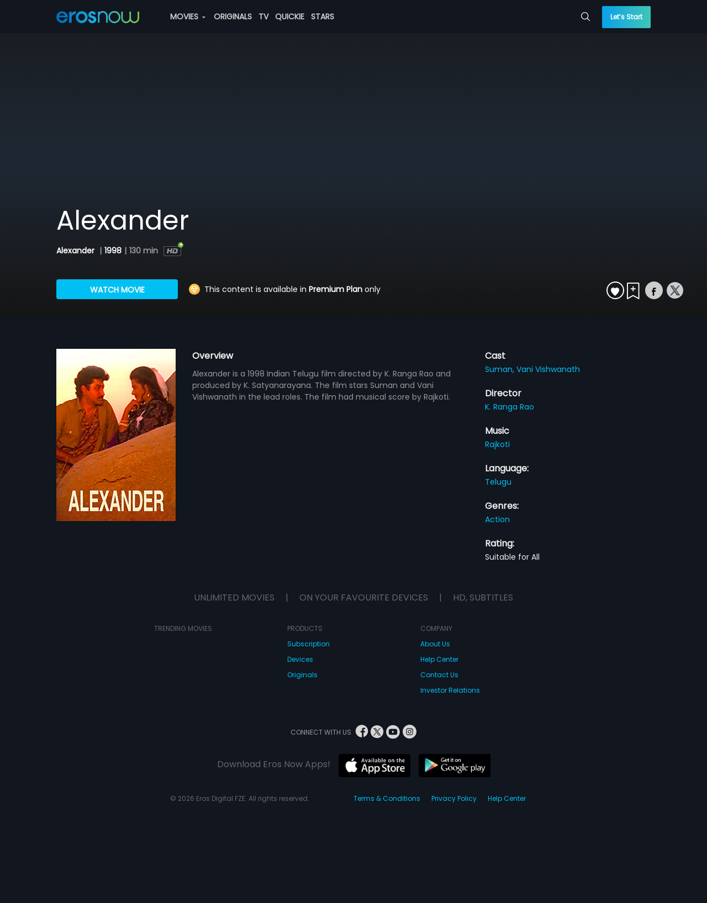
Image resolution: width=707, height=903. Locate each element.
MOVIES (187, 16)
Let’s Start (626, 17)
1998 (113, 250)
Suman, (500, 369)
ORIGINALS (233, 16)
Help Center (439, 659)
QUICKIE (289, 16)
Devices (300, 659)
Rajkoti (497, 444)
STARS (322, 16)
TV (263, 16)
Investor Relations (450, 690)
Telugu (498, 481)
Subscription (308, 644)
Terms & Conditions (387, 798)
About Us (435, 644)
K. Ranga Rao (509, 406)
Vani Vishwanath (548, 369)
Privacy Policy (454, 798)
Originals (302, 674)
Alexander (76, 250)
